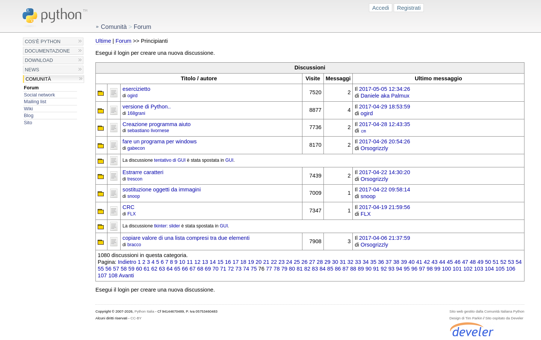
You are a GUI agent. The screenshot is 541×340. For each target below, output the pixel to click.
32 (350, 262)
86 (338, 269)
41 (419, 262)
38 (396, 262)
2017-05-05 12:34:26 (384, 89)
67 (192, 269)
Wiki (28, 108)
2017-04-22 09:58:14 (384, 190)
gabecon (136, 148)
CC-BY (136, 318)
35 (373, 262)
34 (366, 262)
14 (213, 262)
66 (185, 269)
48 (473, 262)
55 (101, 269)
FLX (131, 214)
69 (208, 269)
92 (384, 269)
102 (467, 269)
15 (220, 262)
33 (358, 262)
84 (322, 269)
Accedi (380, 8)
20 (258, 262)
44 (442, 262)
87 (346, 269)
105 (500, 269)
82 (307, 269)
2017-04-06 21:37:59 (384, 238)
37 (388, 262)
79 (284, 269)
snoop (133, 196)
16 (228, 262)
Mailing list (35, 101)
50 (488, 262)
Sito (28, 122)
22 (274, 262)
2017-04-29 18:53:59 (384, 107)
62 (154, 269)
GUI (229, 160)
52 (503, 262)
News (32, 69)
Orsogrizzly (374, 148)
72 (231, 269)
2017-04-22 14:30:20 (384, 172)
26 (304, 262)
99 (437, 269)
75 (254, 269)
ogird (132, 95)
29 (327, 262)
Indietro (127, 262)
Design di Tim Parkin (465, 318)
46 (458, 262)
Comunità (38, 79)
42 (427, 262)
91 (376, 269)
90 (369, 269)
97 (422, 269)
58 (124, 269)
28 (320, 262)
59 (131, 269)
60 (139, 269)
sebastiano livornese (148, 130)
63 (162, 269)
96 (414, 269)
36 (381, 262)
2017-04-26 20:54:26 (384, 141)
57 (116, 269)
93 (391, 269)
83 (315, 269)
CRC (128, 207)
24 (289, 262)
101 (457, 269)
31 (343, 262)
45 (450, 262)
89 (361, 269)
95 (406, 269)
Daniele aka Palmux (385, 96)
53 (511, 262)
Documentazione (47, 51)
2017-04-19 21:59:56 (384, 207)
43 (434, 262)
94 (399, 269)
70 (215, 269)
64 (169, 269)
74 (246, 269)
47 (465, 262)
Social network (39, 95)
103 (478, 269)
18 (243, 262)
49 (481, 262)
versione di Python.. (146, 107)
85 (330, 269)
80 (292, 269)
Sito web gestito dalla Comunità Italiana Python (486, 311)
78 (277, 269)
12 (197, 262)
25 (297, 262)
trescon (134, 179)
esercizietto (136, 89)
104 (489, 269)
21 (266, 262)
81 (299, 269)
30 (335, 262)
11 (190, 262)
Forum (31, 87)
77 (269, 269)
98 (430, 269)
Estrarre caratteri (142, 172)
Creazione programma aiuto (156, 124)
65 (177, 269)
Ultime (103, 41)
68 (200, 269)
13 (205, 262)
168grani (136, 113)
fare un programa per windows (159, 141)
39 (404, 262)
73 (239, 269)
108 (113, 275)
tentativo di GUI (170, 160)
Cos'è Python (42, 41)
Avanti (126, 275)
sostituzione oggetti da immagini (161, 190)
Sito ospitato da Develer (504, 318)
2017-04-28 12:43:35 (384, 124)
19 (251, 262)
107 (102, 275)
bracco (134, 244)
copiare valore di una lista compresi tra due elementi (185, 238)
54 (518, 262)
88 (353, 269)
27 (312, 262)
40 (411, 262)
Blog (28, 115)
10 (182, 262)
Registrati (409, 8)
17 (236, 262)
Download (39, 60)
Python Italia (144, 311)
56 (108, 269)
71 (223, 269)
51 (496, 262)
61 (147, 269)
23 (281, 262)
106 (510, 269)
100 (446, 269)
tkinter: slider (167, 226)
